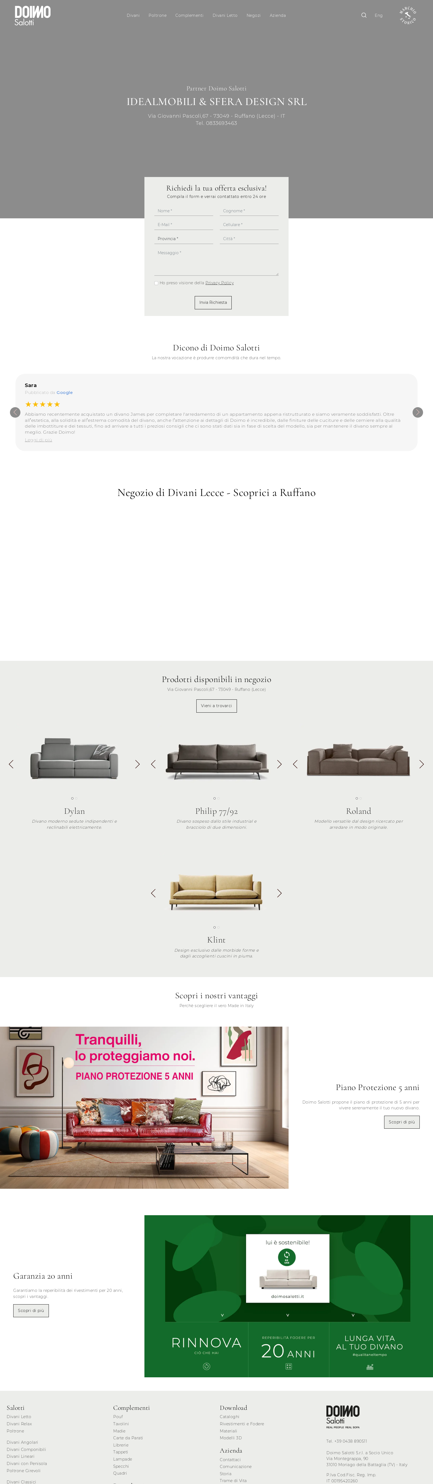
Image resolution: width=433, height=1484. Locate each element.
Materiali (228, 1433)
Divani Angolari (22, 1444)
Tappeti (120, 1454)
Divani (134, 15)
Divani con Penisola (27, 1465)
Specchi (121, 1468)
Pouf (118, 1418)
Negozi (254, 15)
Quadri (120, 1475)
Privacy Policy (219, 285)
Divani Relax (19, 1425)
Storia (225, 1475)
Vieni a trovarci (216, 707)
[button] (137, 767)
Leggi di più (38, 442)
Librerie (120, 1447)
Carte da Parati (128, 1440)
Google (65, 394)
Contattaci (230, 1461)
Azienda (278, 15)
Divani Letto (225, 15)
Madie (119, 1433)
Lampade (122, 1461)
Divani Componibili (26, 1451)
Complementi (190, 15)
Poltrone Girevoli (24, 1472)
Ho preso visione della (197, 285)
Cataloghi (230, 1418)
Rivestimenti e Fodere (242, 1425)
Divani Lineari (21, 1458)
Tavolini (121, 1425)
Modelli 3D (231, 1440)
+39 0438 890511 (350, 1443)
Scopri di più (402, 1123)
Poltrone (158, 15)
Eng (376, 15)
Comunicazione (236, 1468)
